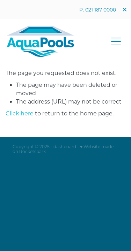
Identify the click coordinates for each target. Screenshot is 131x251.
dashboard (64, 146)
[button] (116, 41)
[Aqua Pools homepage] (57, 41)
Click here (20, 113)
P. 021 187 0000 (97, 9)
